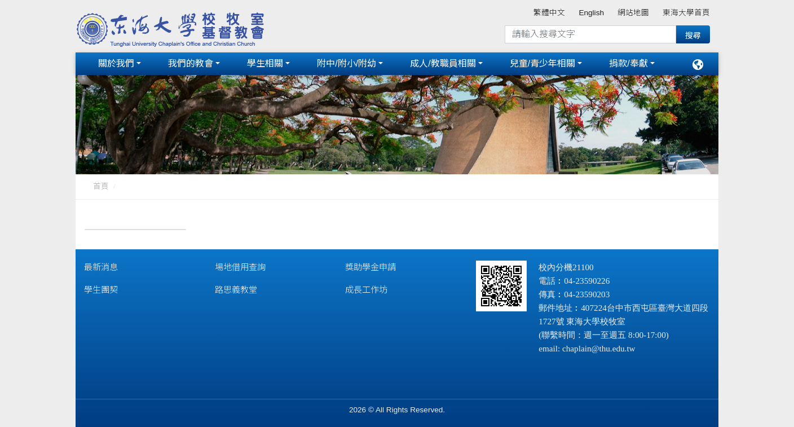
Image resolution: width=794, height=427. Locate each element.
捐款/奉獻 (628, 63)
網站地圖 (633, 12)
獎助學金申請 (370, 267)
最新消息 (101, 267)
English (591, 12)
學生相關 (265, 63)
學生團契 (101, 289)
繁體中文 (549, 12)
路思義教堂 (236, 289)
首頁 (101, 186)
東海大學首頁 (686, 12)
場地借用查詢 (240, 267)
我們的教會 (190, 63)
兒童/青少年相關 (542, 63)
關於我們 (116, 63)
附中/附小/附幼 (346, 63)
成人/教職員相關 (442, 63)
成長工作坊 (366, 289)
